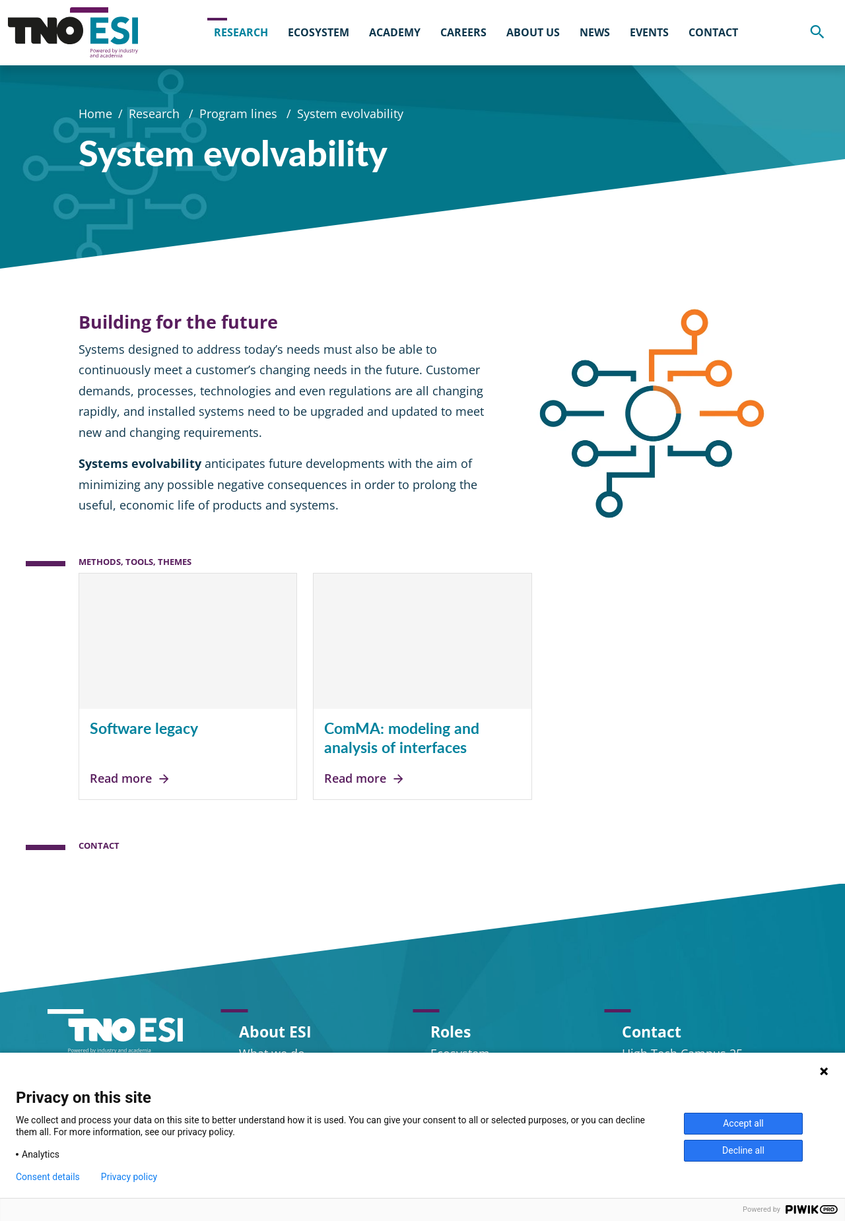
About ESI (275, 1031)
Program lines (240, 115)
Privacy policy (129, 1177)
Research (156, 115)
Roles (450, 1031)
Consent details (48, 1177)
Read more (130, 779)
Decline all (743, 1150)
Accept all (743, 1123)
